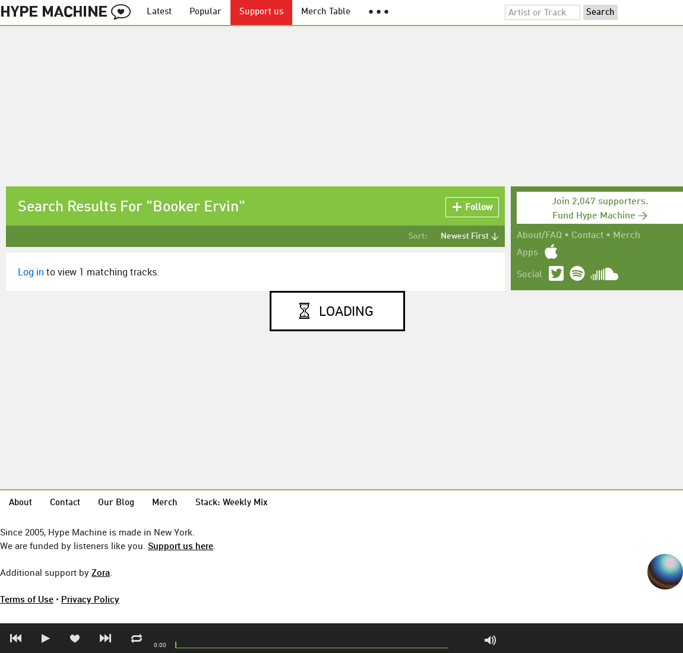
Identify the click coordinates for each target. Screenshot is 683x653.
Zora (100, 572)
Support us (261, 12)
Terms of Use (26, 599)
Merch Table (325, 12)
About (20, 503)
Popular (205, 12)
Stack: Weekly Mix (231, 503)
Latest (159, 12)
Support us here (180, 545)
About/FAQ (539, 235)
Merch (626, 235)
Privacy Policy (90, 599)
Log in (31, 271)
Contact (587, 235)
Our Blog (116, 503)
